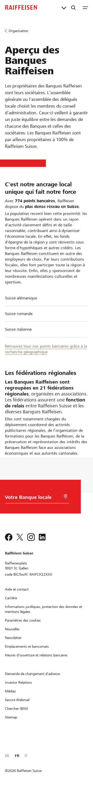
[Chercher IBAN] (16, 709)
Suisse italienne (18, 329)
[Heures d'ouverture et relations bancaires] (36, 655)
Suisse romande (18, 313)
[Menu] (85, 7)
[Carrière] (11, 598)
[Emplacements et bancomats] (27, 646)
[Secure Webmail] (17, 700)
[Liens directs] (64, 7)
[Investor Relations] (18, 682)
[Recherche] (73, 7)
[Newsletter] (13, 638)
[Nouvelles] (12, 629)
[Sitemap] (11, 717)
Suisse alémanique (21, 298)
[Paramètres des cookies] (23, 620)
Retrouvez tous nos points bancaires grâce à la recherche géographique (46, 349)
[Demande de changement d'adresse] (32, 674)
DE (7, 756)
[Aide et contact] (17, 589)
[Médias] (10, 691)
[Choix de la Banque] (35, 498)
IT (26, 756)
